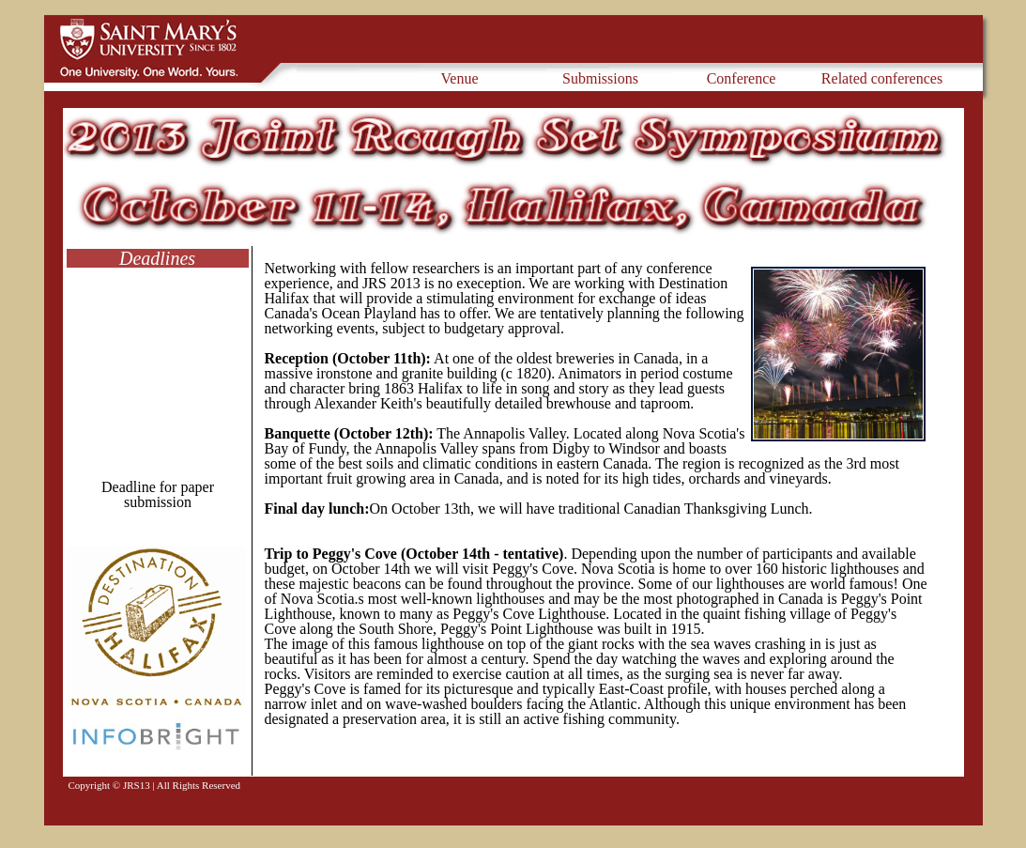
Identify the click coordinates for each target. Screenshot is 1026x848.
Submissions (600, 78)
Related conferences (881, 78)
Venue (460, 78)
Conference (741, 78)
